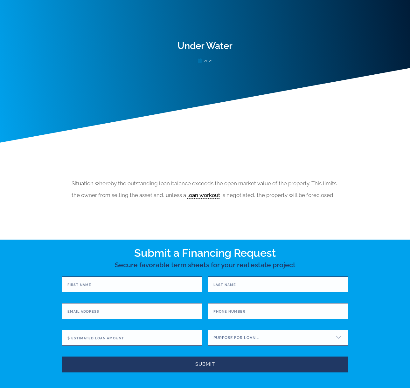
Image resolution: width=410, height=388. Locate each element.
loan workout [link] (203, 195)
